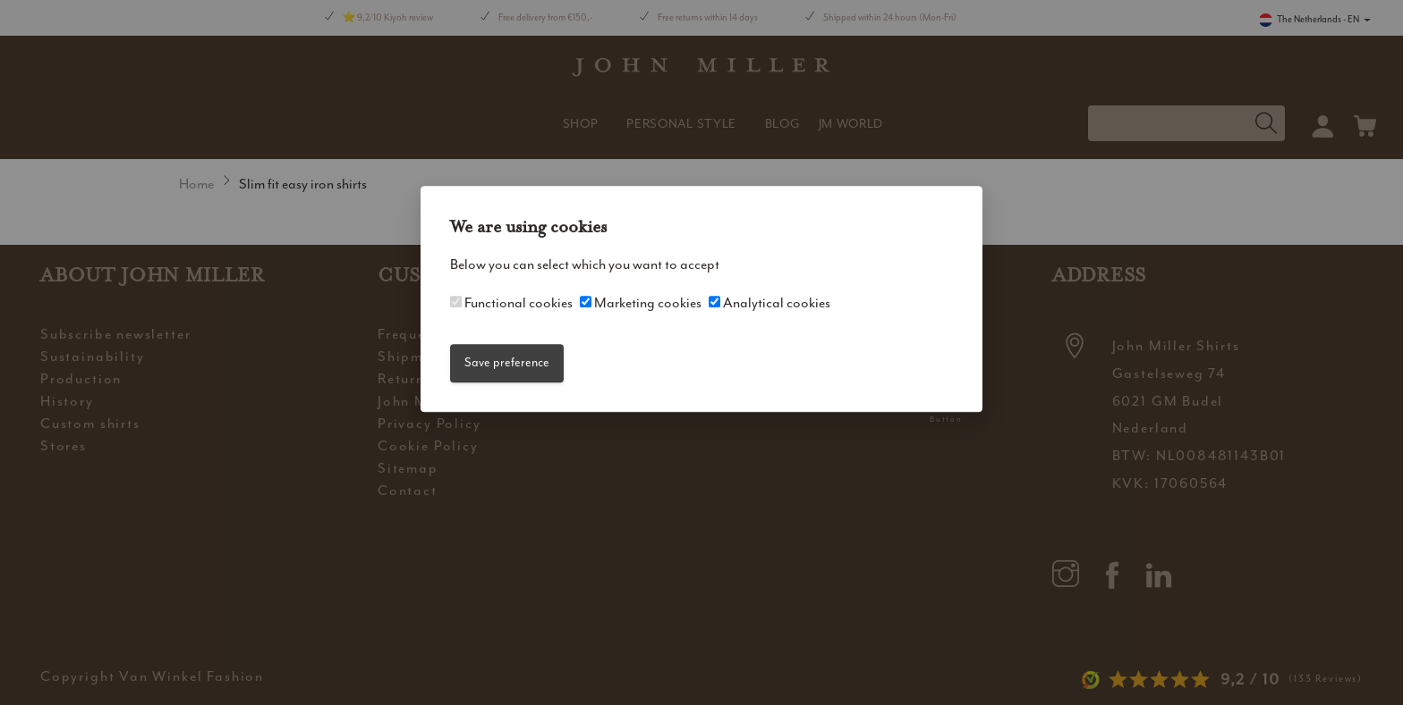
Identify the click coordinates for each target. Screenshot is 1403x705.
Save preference (506, 363)
